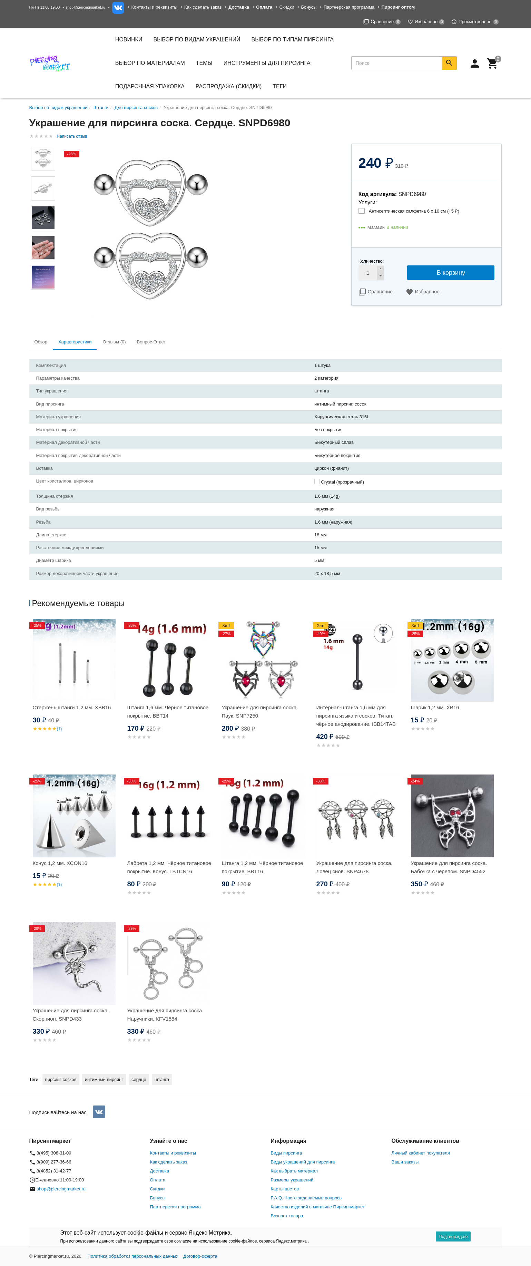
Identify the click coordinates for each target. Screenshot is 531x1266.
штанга (162, 1079)
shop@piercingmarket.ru (85, 7)
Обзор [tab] (41, 341)
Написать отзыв (72, 136)
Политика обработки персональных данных (133, 1256)
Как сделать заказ (203, 7)
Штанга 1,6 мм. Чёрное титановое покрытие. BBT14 (168, 711)
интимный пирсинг (104, 1079)
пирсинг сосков (61, 1079)
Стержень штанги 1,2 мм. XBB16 (72, 707)
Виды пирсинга (286, 1153)
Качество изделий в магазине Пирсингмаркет (318, 1206)
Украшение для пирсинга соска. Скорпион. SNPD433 (71, 1014)
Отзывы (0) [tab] (114, 341)
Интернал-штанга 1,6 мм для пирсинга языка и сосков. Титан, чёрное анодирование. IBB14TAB (356, 715)
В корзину (451, 272)
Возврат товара (287, 1215)
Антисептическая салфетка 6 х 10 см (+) (414, 211)
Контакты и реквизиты (154, 7)
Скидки (286, 7)
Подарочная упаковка (150, 86)
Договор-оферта (200, 1256)
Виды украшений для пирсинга (303, 1162)
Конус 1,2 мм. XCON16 (60, 863)
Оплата (158, 1179)
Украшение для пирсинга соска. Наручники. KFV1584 (165, 1014)
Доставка (159, 1171)
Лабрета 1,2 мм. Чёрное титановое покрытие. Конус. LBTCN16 (169, 867)
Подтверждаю (453, 1236)
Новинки (128, 39)
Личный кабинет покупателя (421, 1153)
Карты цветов (285, 1188)
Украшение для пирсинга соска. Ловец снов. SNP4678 (354, 867)
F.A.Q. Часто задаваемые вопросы (307, 1197)
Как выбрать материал (294, 1171)
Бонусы (309, 7)
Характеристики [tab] (74, 341)
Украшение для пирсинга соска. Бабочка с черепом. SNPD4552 (449, 867)
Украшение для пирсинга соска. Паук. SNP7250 (260, 711)
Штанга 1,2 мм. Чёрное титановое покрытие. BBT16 (262, 867)
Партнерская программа (349, 7)
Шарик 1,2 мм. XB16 (435, 707)
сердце (138, 1079)
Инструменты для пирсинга (267, 63)
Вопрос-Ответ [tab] (151, 341)
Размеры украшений (292, 1179)
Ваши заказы (405, 1162)
